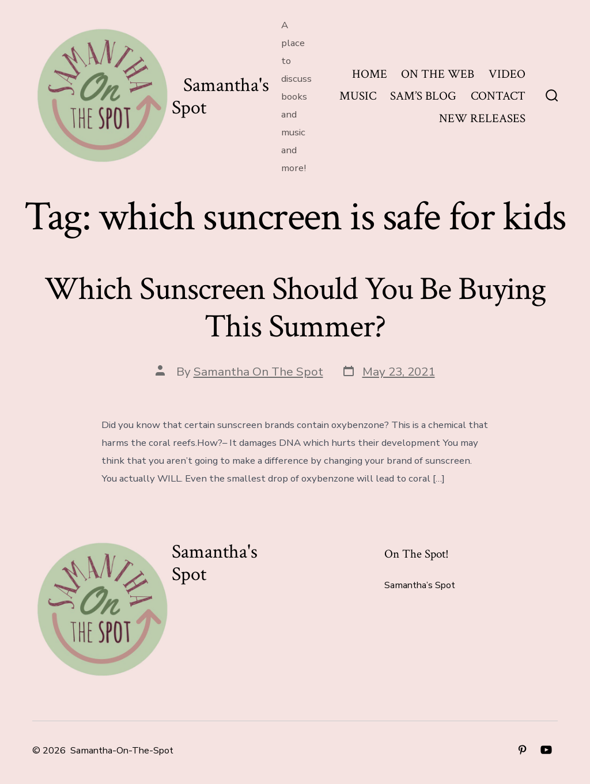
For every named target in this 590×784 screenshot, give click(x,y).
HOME (369, 74)
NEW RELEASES (482, 118)
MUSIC (357, 96)
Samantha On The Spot (258, 371)
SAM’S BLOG (423, 96)
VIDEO (507, 74)
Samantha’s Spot (419, 585)
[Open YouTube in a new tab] (546, 750)
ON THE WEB (437, 74)
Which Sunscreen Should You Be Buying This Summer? (295, 308)
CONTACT (498, 96)
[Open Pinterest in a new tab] (522, 750)
